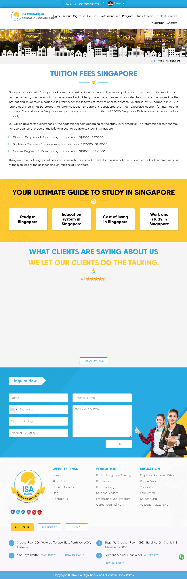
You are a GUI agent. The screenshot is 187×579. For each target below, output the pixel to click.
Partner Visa (148, 481)
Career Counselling (108, 504)
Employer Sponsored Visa (157, 475)
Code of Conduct (64, 487)
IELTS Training (105, 487)
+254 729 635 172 (88, 4)
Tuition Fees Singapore (169, 61)
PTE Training (104, 481)
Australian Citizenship (154, 504)
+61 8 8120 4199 (151, 555)
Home (152, 61)
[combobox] (13, 409)
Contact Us (60, 498)
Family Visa (147, 493)
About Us (58, 481)
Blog (55, 493)
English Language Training (113, 475)
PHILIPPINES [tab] (49, 527)
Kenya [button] (115, 4)
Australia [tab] (22, 527)
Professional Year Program (113, 498)
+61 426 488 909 (48, 555)
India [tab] (76, 527)
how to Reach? (74, 555)
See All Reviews (94, 361)
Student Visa (148, 498)
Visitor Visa (147, 487)
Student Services (107, 493)
